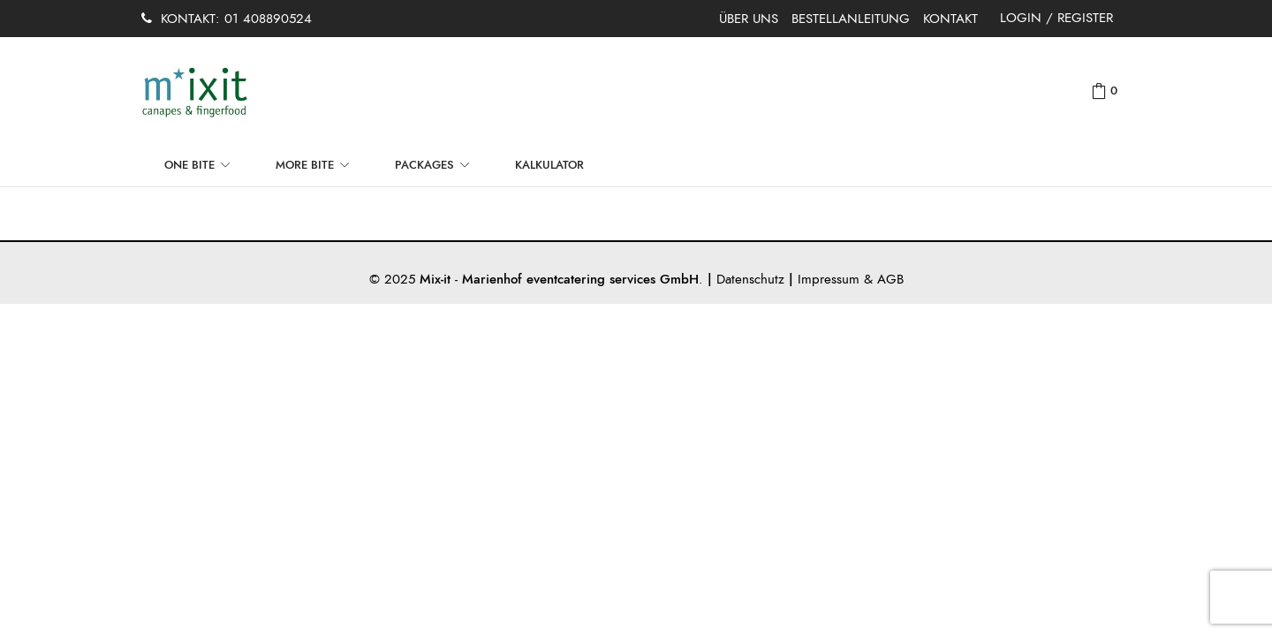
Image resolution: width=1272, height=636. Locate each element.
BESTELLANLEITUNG (850, 18)
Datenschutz (750, 279)
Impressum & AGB (851, 279)
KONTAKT (950, 18)
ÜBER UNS (748, 18)
